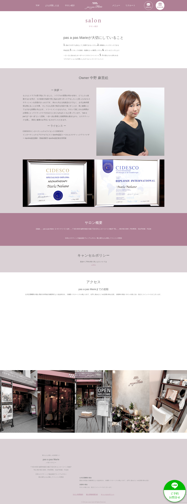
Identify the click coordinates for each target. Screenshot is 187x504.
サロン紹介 (70, 5)
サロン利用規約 (78, 494)
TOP (37, 5)
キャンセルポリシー (107, 494)
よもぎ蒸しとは (52, 5)
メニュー (116, 5)
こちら (93, 265)
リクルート (130, 5)
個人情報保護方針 (92, 494)
